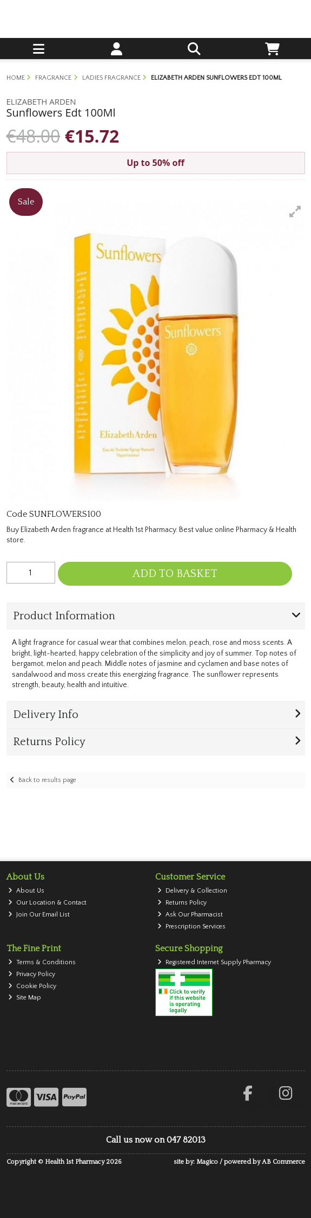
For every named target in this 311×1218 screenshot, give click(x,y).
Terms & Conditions (42, 962)
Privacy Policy (31, 974)
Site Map (24, 997)
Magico (207, 1161)
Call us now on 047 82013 (156, 1140)
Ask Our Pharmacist (190, 914)
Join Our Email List (39, 914)
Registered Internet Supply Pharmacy (214, 962)
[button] (295, 211)
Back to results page (47, 780)
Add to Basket (175, 574)
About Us (26, 890)
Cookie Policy (32, 986)
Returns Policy (182, 902)
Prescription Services (191, 926)
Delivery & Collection (192, 890)
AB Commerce (283, 1161)
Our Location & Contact (47, 902)
